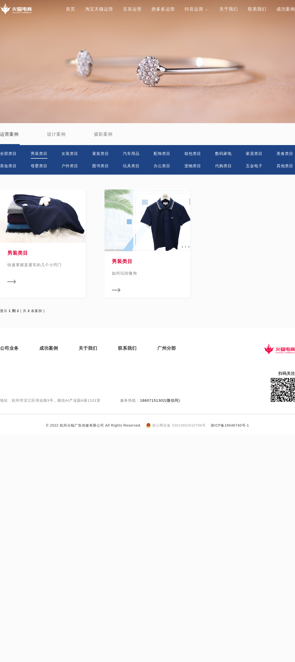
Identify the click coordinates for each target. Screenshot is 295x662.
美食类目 (285, 153)
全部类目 (8, 153)
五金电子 (254, 166)
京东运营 (132, 9)
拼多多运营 (163, 9)
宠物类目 (192, 166)
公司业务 (9, 348)
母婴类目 (39, 166)
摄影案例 (103, 134)
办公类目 (162, 166)
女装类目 (69, 153)
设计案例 (56, 134)
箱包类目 (192, 153)
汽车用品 (131, 153)
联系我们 (257, 9)
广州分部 (166, 348)
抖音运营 (194, 9)
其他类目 (285, 166)
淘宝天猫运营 (99, 9)
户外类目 (69, 166)
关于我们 (228, 9)
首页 (70, 9)
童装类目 (100, 153)
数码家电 (223, 153)
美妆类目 (8, 166)
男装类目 (39, 153)
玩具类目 (131, 166)
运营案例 (9, 134)
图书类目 (100, 166)
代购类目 (223, 166)
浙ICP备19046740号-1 (230, 425)
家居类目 (254, 153)
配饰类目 (162, 153)
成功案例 (285, 9)
